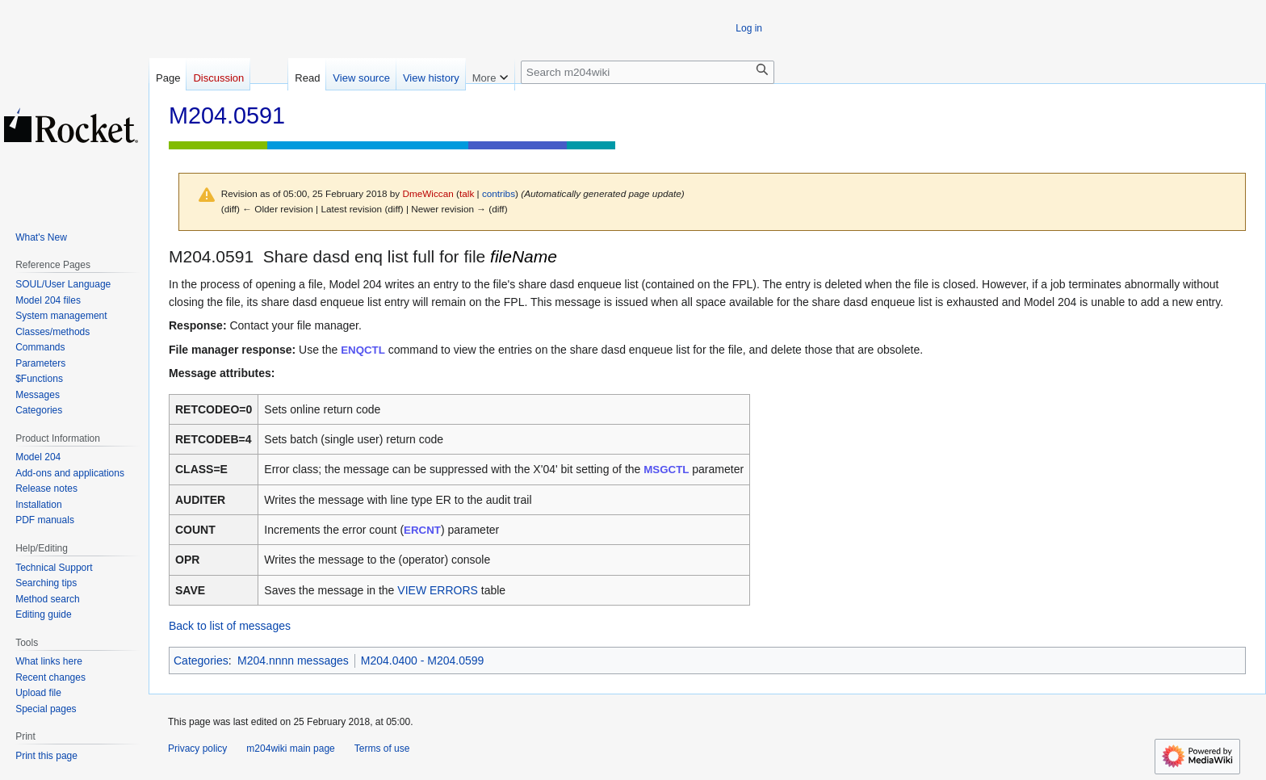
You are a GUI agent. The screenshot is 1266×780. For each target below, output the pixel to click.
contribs (498, 193)
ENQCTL (363, 350)
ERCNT (422, 530)
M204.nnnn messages (293, 660)
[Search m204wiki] (647, 72)
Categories (201, 660)
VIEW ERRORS (437, 590)
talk (466, 193)
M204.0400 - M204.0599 (422, 660)
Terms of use (382, 748)
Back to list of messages (230, 625)
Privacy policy (197, 748)
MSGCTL (666, 469)
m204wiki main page (290, 748)
